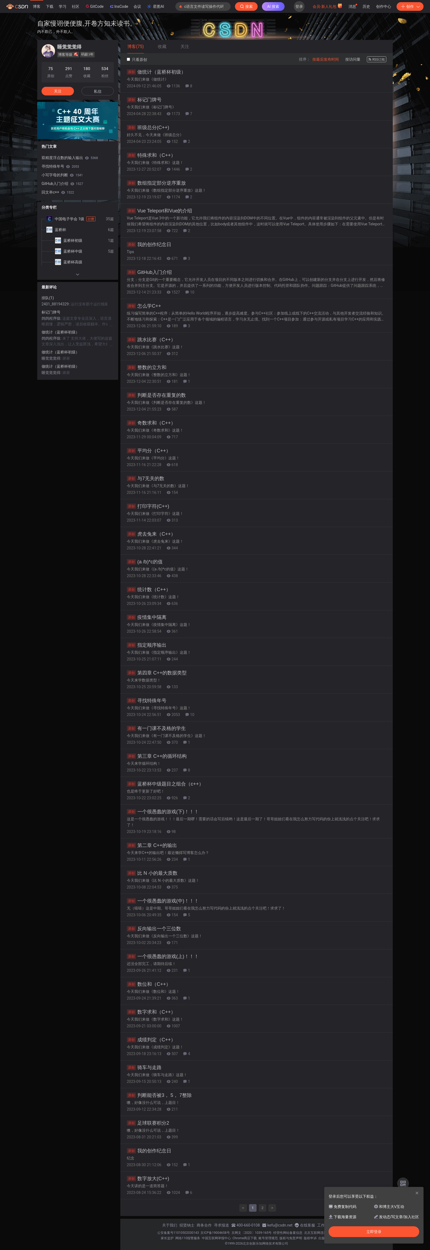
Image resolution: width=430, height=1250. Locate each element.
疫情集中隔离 (146, 617)
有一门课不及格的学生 (156, 728)
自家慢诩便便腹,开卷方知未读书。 (86, 23)
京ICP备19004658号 (215, 1233)
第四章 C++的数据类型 (157, 673)
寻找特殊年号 (146, 700)
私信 (97, 91)
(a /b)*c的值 (145, 561)
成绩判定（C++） (151, 1039)
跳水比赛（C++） (151, 339)
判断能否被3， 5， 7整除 (159, 1095)
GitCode (94, 6)
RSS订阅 (376, 59)
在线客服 (307, 1225)
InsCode (118, 6)
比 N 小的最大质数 (152, 873)
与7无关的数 (145, 478)
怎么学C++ (144, 306)
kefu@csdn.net (279, 1225)
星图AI (155, 6)
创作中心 (383, 6)
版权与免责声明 (290, 1238)
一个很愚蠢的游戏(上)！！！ (163, 956)
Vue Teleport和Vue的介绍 (159, 211)
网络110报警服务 (187, 1238)
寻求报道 (221, 1225)
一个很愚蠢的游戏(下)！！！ (163, 811)
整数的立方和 (146, 367)
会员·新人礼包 (328, 6)
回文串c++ (58, 192)
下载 (49, 6)
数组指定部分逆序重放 (156, 183)
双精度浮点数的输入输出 (70, 158)
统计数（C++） (149, 589)
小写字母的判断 (62, 175)
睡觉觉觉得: (52, 358)
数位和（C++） (149, 984)
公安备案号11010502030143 (178, 1233)
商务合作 (204, 1225)
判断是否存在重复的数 (156, 395)
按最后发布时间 (325, 59)
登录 (299, 6)
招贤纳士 (186, 1225)
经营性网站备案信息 (287, 1233)
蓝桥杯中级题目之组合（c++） (165, 784)
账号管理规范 (268, 1238)
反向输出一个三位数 (154, 928)
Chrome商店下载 (245, 1238)
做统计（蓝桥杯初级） (156, 72)
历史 (366, 6)
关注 (58, 91)
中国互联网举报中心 (216, 1238)
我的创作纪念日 (149, 244)
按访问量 (352, 59)
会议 (137, 6)
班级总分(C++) (148, 127)
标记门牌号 (144, 99)
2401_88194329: (56, 304)
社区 (75, 6)
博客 (36, 6)
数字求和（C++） (151, 1012)
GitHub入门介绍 (149, 272)
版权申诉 (310, 1238)
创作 (410, 6)
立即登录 (373, 1232)
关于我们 (169, 1225)
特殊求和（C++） (151, 155)
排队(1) (48, 298)
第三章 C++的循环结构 (157, 756)
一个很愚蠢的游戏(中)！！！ (163, 901)
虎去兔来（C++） (151, 534)
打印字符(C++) (148, 506)
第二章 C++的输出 (152, 845)
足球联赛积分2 (148, 1123)
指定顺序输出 (146, 645)
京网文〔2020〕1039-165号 (251, 1233)
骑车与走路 (144, 1067)
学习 (62, 6)
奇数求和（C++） (151, 423)
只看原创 (137, 59)
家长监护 (167, 1238)
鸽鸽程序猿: (52, 318)
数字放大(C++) (148, 1178)
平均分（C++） (149, 450)
